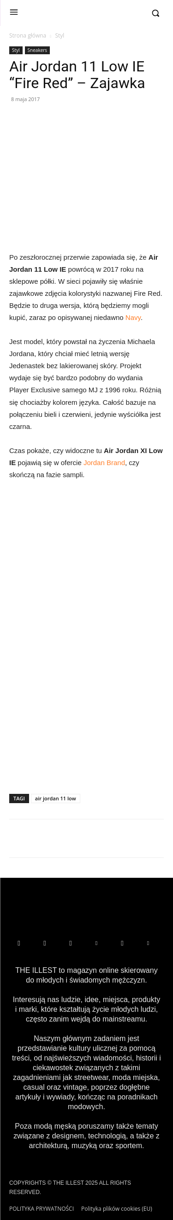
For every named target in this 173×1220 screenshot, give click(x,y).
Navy (133, 317)
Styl (59, 35)
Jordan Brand (104, 462)
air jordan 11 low (55, 798)
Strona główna (27, 35)
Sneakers (38, 50)
